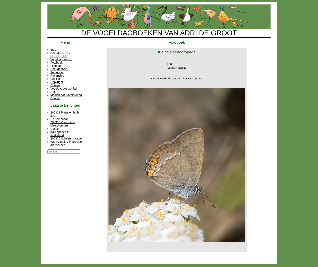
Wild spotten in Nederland (59, 133)
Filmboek (56, 65)
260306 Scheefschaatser (66, 138)
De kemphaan (59, 119)
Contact (55, 98)
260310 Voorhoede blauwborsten (62, 124)
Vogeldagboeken (61, 59)
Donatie (55, 85)
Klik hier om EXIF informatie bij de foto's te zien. (176, 78)
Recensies (57, 75)
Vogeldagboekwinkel (63, 88)
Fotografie (56, 72)
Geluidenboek (59, 69)
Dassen (55, 128)
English (55, 78)
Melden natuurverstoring (66, 95)
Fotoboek (56, 62)
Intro (53, 49)
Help (53, 91)
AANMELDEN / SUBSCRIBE (60, 54)
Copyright (56, 82)
